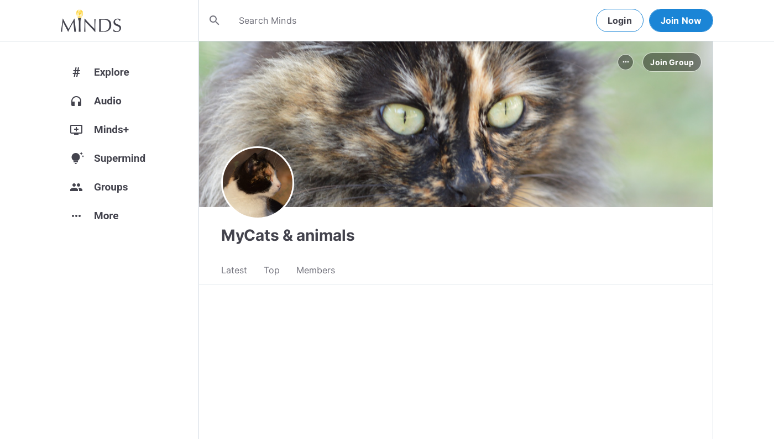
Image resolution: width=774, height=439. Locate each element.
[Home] (91, 20)
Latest (234, 271)
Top (272, 271)
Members (315, 271)
